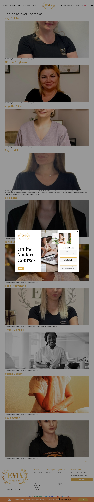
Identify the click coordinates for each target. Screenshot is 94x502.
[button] (77, 231)
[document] (47, 251)
